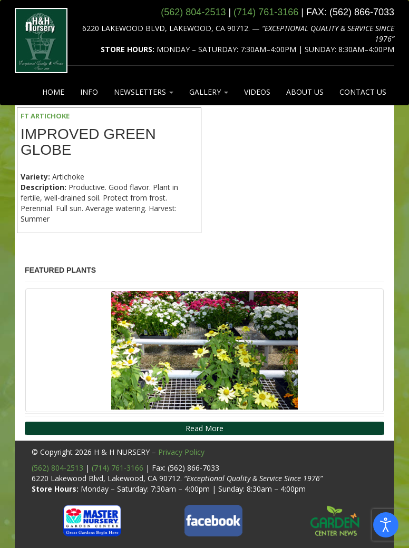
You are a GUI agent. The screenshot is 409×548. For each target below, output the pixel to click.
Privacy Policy (181, 452)
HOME (53, 92)
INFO (89, 92)
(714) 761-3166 (117, 468)
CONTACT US (362, 92)
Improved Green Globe (88, 142)
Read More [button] (204, 428)
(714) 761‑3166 (265, 12)
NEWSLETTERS (143, 92)
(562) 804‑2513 (193, 12)
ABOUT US (305, 92)
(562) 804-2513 (57, 468)
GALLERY (208, 92)
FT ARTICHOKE (45, 116)
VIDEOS (257, 92)
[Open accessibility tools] (385, 524)
